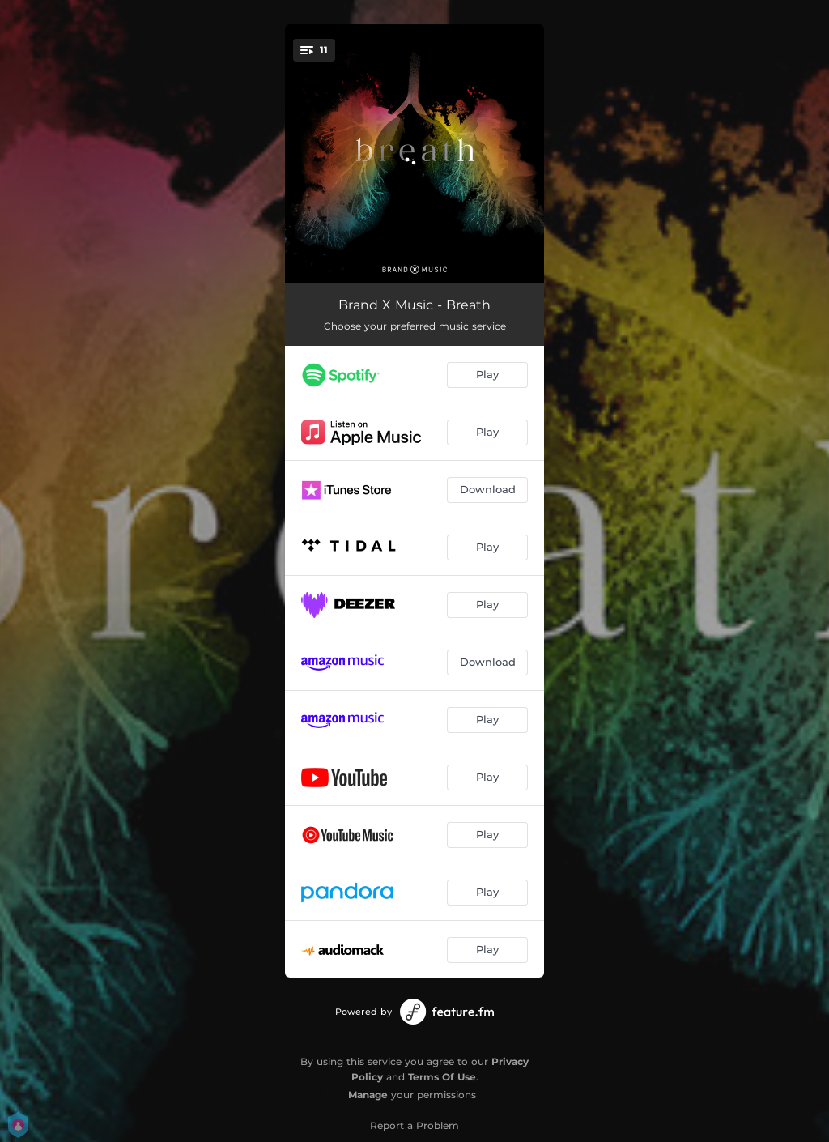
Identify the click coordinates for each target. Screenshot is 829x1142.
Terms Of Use (442, 1077)
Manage (368, 1095)
